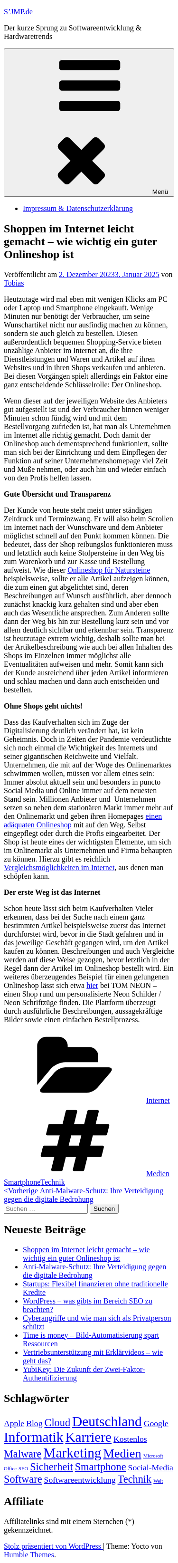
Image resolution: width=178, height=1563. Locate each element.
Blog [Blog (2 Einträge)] (34, 1423)
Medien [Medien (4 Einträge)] (122, 1453)
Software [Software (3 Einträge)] (23, 1479)
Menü (89, 122)
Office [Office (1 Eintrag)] (10, 1468)
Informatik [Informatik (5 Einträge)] (33, 1437)
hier (92, 985)
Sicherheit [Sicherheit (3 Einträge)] (51, 1467)
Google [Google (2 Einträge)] (156, 1423)
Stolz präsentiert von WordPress (53, 1546)
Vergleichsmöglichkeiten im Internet (59, 867)
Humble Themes (29, 1555)
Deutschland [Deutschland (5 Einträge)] (107, 1421)
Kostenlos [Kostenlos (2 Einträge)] (130, 1439)
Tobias (14, 283)
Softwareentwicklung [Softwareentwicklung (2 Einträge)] (80, 1480)
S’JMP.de (18, 12)
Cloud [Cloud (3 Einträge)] (58, 1423)
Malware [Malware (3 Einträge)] (22, 1454)
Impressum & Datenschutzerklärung (78, 208)
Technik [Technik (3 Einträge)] (135, 1479)
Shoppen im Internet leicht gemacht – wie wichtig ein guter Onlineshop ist (86, 1254)
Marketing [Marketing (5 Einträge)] (72, 1452)
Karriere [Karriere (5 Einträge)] (88, 1437)
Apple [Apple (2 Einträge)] (14, 1423)
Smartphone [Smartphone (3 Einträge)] (100, 1467)
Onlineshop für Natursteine (108, 570)
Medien (157, 1174)
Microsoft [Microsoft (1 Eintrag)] (153, 1455)
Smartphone (22, 1182)
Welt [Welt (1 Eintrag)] (158, 1481)
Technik (52, 1182)
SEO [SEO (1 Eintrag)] (23, 1468)
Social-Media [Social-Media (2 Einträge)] (150, 1467)
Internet (158, 1100)
